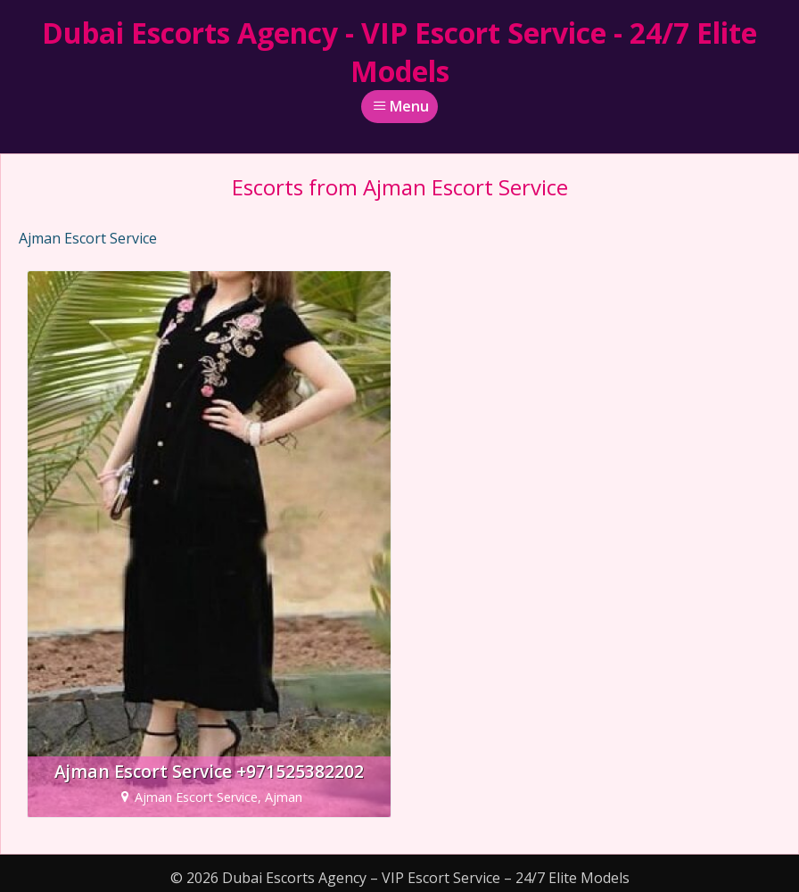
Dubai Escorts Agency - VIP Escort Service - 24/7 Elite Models (399, 51)
